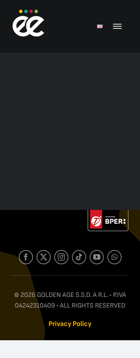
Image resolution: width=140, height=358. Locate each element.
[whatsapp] (114, 258)
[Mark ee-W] (28, 11)
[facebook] (26, 258)
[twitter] (44, 258)
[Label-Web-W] (108, 213)
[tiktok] (79, 258)
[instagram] (61, 258)
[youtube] (97, 258)
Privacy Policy (70, 324)
